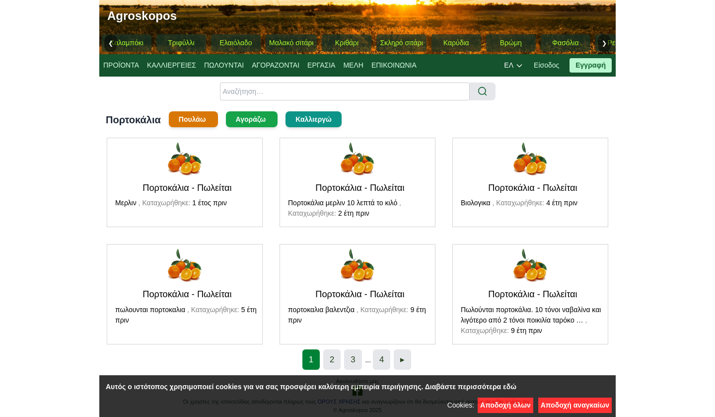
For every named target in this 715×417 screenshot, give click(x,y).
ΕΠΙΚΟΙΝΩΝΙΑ (394, 65)
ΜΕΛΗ (353, 65)
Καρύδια (456, 43)
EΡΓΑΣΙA (321, 65)
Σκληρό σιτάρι (401, 43)
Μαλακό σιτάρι (291, 43)
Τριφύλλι (181, 43)
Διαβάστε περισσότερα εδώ (470, 387)
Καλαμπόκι (126, 43)
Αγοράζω (252, 119)
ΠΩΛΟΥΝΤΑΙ (224, 65)
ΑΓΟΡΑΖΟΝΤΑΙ (275, 65)
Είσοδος (546, 65)
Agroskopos (142, 15)
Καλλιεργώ (313, 119)
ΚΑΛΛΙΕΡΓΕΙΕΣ (171, 65)
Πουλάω (193, 119)
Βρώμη (511, 43)
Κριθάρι (346, 43)
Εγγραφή (590, 65)
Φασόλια (565, 43)
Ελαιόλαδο (235, 43)
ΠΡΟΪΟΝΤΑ (121, 65)
